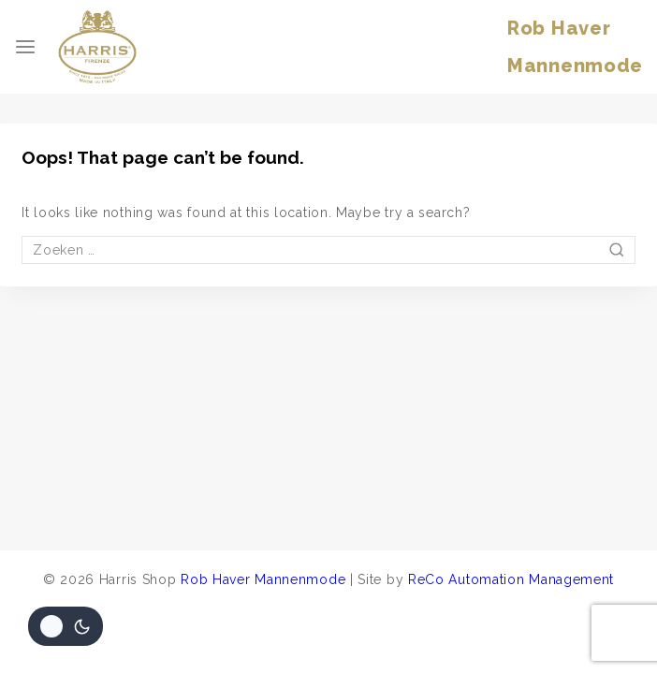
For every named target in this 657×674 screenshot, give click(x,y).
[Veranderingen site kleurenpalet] (65, 626)
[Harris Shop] (97, 47)
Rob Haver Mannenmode (263, 579)
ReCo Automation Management (511, 579)
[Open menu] (25, 47)
